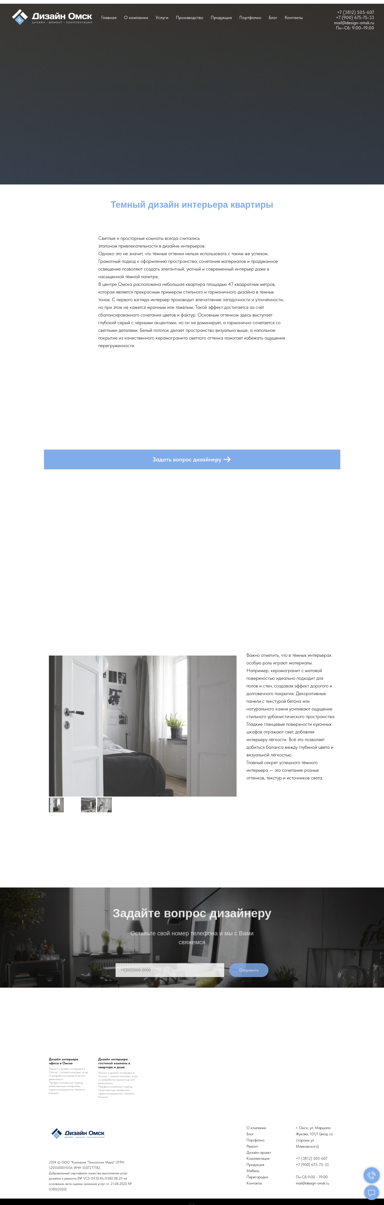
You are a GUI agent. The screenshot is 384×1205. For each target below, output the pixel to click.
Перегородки (257, 1177)
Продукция (221, 17)
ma (337, 22)
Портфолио (250, 17)
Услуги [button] (162, 17)
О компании (136, 17)
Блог (273, 17)
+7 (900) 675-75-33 (355, 17)
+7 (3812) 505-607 (355, 12)
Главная (109, 17)
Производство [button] (189, 17)
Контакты (294, 17)
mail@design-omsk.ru (312, 1183)
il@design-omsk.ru (357, 22)
